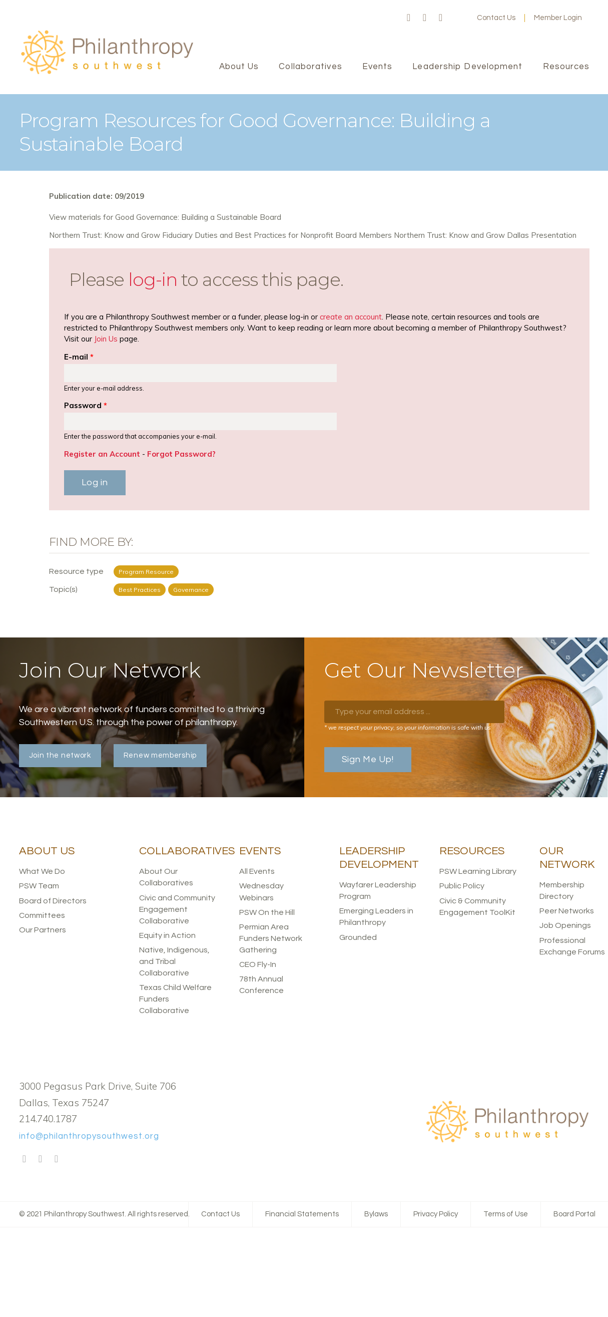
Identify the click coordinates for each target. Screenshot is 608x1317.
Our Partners (42, 930)
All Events (257, 871)
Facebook (408, 18)
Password (85, 405)
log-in (152, 279)
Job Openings (565, 925)
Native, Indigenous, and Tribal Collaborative (174, 961)
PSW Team (39, 886)
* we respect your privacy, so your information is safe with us (407, 727)
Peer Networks (566, 911)
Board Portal (574, 1214)
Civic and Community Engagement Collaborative (177, 909)
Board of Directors (53, 901)
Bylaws (376, 1214)
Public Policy (461, 886)
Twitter (424, 18)
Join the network (60, 755)
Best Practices (140, 589)
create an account (351, 316)
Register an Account (102, 454)
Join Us (106, 339)
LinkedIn (440, 18)
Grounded (358, 937)
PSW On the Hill (267, 912)
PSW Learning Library (477, 871)
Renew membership (160, 755)
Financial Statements (302, 1214)
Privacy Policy (435, 1214)
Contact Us (496, 18)
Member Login (558, 18)
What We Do (42, 871)
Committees (42, 915)
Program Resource (146, 571)
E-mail (79, 357)
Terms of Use (505, 1214)
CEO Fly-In (257, 964)
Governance (191, 589)
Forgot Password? (181, 454)
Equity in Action (167, 935)
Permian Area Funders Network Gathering (270, 938)
